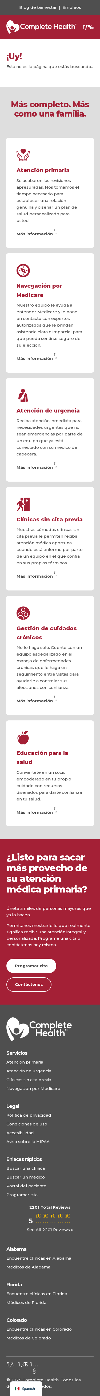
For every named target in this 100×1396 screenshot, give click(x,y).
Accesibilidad (20, 1132)
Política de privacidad (28, 1115)
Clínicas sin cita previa (50, 519)
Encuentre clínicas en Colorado (39, 1329)
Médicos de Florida (26, 1302)
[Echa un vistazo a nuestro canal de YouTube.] (34, 1370)
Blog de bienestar (38, 7)
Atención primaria (43, 170)
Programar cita (31, 965)
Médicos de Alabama (28, 1267)
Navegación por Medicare (33, 1088)
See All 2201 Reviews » (50, 1229)
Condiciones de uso (26, 1124)
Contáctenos (29, 984)
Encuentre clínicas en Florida (36, 1293)
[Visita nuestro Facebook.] (10, 1364)
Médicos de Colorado (28, 1338)
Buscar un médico (25, 1177)
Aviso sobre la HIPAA (28, 1141)
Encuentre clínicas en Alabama (38, 1258)
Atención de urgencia (48, 410)
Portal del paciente (26, 1185)
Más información (38, 233)
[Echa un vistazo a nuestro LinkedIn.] (22, 1364)
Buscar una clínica (25, 1168)
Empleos (71, 7)
